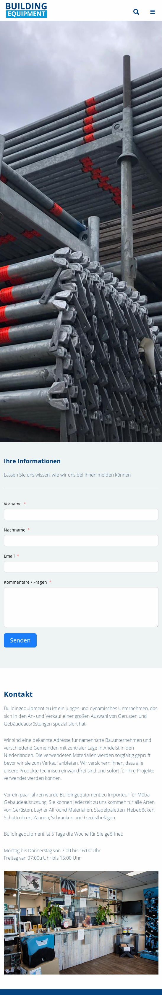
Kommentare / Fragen (25, 582)
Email (9, 556)
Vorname (13, 504)
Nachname (14, 530)
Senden (20, 640)
